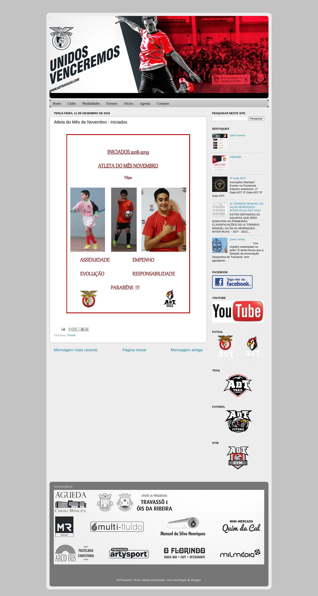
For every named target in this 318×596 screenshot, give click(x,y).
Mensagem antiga (187, 350)
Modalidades (91, 103)
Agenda (145, 103)
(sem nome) (237, 135)
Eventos (112, 103)
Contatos (163, 103)
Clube (72, 103)
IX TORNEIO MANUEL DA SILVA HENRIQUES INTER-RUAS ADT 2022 (246, 207)
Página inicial (134, 350)
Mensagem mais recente (76, 350)
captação (235, 156)
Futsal (71, 335)
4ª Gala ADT (238, 178)
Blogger (196, 580)
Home (57, 103)
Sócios (128, 103)
